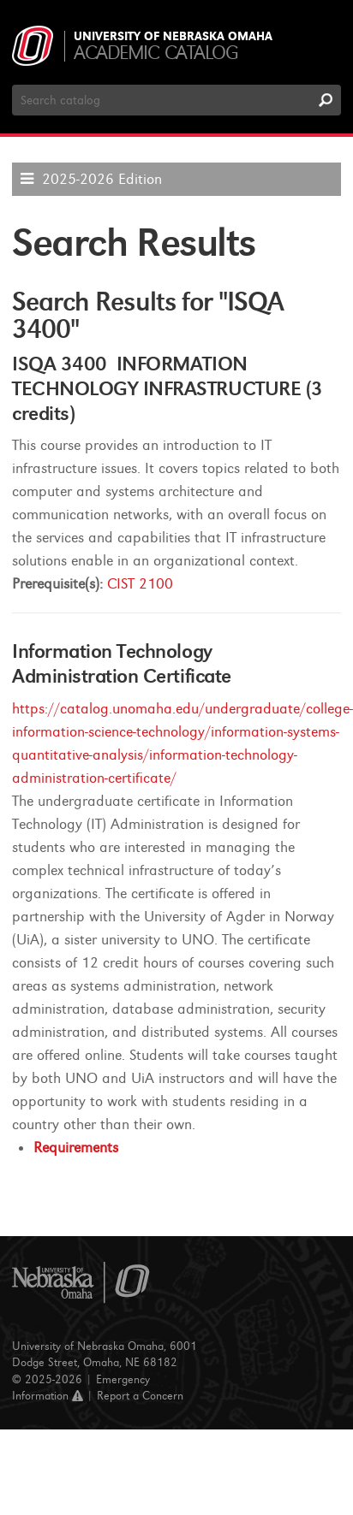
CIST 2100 (140, 584)
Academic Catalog (155, 52)
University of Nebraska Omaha (173, 36)
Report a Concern (140, 1395)
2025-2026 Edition (102, 179)
